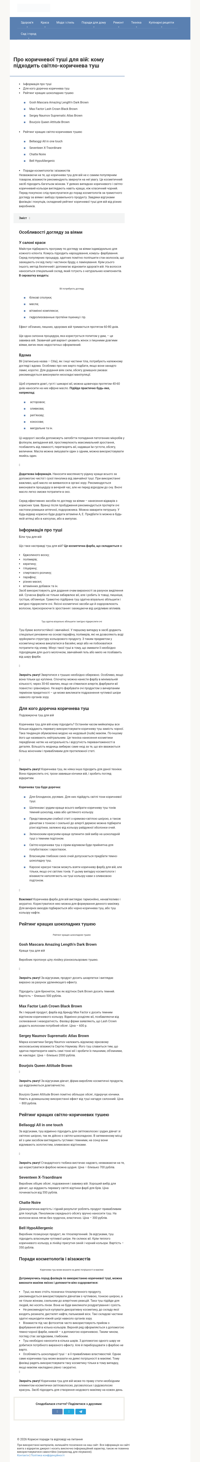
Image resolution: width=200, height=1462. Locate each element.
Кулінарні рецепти (161, 22)
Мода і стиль (65, 22)
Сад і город (28, 34)
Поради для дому (94, 22)
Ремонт (118, 22)
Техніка (136, 22)
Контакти (23, 1455)
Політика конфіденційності (47, 1455)
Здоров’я (27, 22)
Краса (45, 22)
